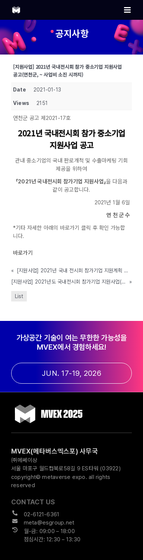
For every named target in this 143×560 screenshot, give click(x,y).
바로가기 (23, 253)
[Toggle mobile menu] (128, 10)
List (19, 296)
